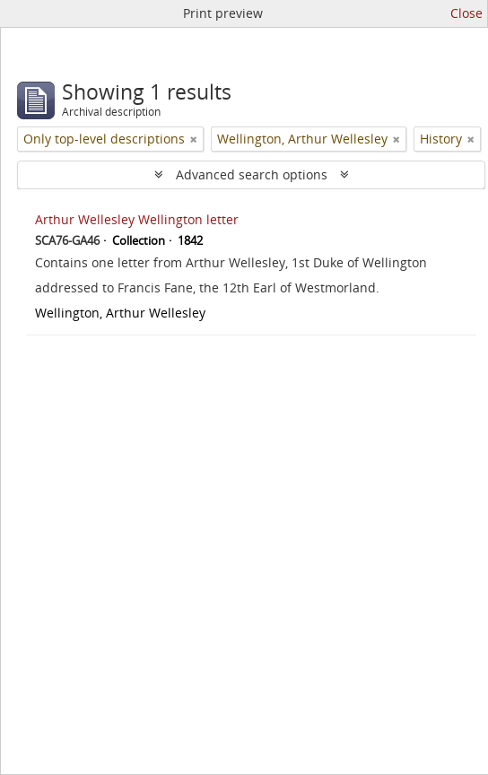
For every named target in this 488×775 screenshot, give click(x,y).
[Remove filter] (193, 139)
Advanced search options (251, 174)
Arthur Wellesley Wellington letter (137, 219)
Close (466, 13)
